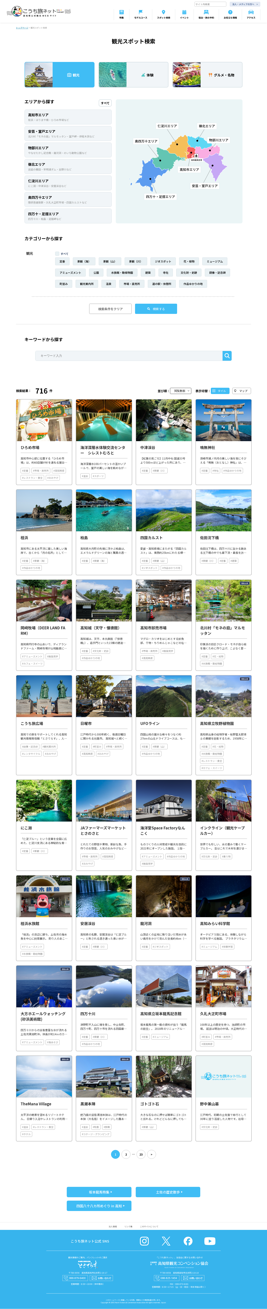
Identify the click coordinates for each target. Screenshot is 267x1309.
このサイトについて (149, 1226)
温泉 (108, 284)
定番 (62, 261)
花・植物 (189, 261)
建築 (148, 273)
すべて (64, 254)
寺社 (165, 273)
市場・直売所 (132, 284)
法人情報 (113, 1226)
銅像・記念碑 (217, 273)
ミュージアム (215, 261)
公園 (96, 273)
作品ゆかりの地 (193, 284)
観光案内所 (87, 284)
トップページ (22, 27)
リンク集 (128, 1226)
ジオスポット (163, 261)
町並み (64, 284)
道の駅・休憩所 (161, 284)
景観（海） (84, 261)
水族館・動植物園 (122, 273)
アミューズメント (70, 273)
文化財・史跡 (189, 273)
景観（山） (110, 261)
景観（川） (136, 261)
